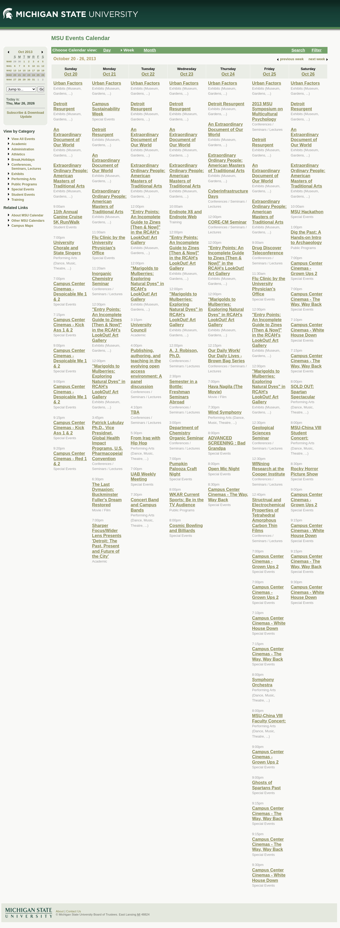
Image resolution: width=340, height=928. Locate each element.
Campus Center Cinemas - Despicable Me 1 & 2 (70, 291)
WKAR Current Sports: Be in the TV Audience (186, 499)
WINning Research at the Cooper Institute (268, 468)
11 (38, 65)
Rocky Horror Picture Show (304, 471)
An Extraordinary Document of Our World (67, 137)
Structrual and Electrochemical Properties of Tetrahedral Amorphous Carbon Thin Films (268, 515)
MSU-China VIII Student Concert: (306, 432)
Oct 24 (228, 74)
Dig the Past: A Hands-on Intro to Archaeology (306, 237)
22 (24, 74)
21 (19, 74)
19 (42, 70)
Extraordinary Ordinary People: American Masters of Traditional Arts (70, 175)
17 (33, 70)
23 (28, 74)
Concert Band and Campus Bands (145, 504)
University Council (141, 327)
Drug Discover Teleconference (267, 250)
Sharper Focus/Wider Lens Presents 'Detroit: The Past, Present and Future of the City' (106, 541)
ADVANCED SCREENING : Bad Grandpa (226, 443)
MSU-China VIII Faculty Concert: (269, 718)
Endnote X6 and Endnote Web (185, 214)
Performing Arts (23, 179)
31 (33, 79)
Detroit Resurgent (64, 106)
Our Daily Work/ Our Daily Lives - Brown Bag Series (226, 355)
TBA (135, 412)
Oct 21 (109, 74)
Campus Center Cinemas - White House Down (269, 623)
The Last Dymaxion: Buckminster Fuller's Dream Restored (107, 494)
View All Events (23, 139)
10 (33, 65)
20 (14, 74)
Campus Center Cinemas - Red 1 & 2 (70, 458)
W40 (9, 61)
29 (14, 61)
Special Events (22, 189)
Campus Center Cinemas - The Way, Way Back (228, 494)
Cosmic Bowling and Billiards (186, 528)
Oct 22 (148, 74)
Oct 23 (186, 74)
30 (19, 61)
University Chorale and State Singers (67, 247)
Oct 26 (307, 74)
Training (17, 200)
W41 (9, 65)
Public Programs (24, 184)
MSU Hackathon (307, 211)
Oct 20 (70, 74)
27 (14, 79)
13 (14, 70)
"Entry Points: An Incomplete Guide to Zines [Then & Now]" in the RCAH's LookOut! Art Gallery (107, 324)
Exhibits (17, 174)
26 (42, 74)
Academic (19, 144)
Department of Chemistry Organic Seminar (186, 432)
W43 (9, 74)
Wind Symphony (224, 412)
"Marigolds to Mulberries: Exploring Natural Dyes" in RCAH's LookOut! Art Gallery (108, 381)
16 (28, 70)
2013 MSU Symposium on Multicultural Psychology (267, 111)
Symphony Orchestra (263, 682)
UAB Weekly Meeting (143, 476)
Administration (22, 149)
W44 (9, 79)
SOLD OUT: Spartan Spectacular (303, 391)
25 (38, 74)
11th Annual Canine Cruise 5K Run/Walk (67, 216)
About (60, 911)
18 (38, 70)
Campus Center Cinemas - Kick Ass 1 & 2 (69, 324)
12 (42, 65)
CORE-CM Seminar (227, 222)
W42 (9, 70)
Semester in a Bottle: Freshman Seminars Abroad (183, 391)
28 (19, 79)
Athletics (18, 154)
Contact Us (73, 911)
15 (24, 70)
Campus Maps (22, 226)
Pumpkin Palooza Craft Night (183, 468)
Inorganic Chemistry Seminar (102, 278)
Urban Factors (68, 83)
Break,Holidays (23, 160)
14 (19, 70)
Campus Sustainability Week (106, 108)
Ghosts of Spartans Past (266, 785)
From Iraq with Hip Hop (145, 440)
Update (26, 117)
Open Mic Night (223, 468)
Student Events (23, 195)
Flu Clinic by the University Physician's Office (108, 245)
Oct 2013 (25, 52)
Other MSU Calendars (28, 221)
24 (33, 74)
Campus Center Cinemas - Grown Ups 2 (268, 561)
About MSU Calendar (27, 215)
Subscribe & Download (25, 113)
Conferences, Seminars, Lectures (26, 167)
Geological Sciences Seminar (263, 432)
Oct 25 (269, 74)
